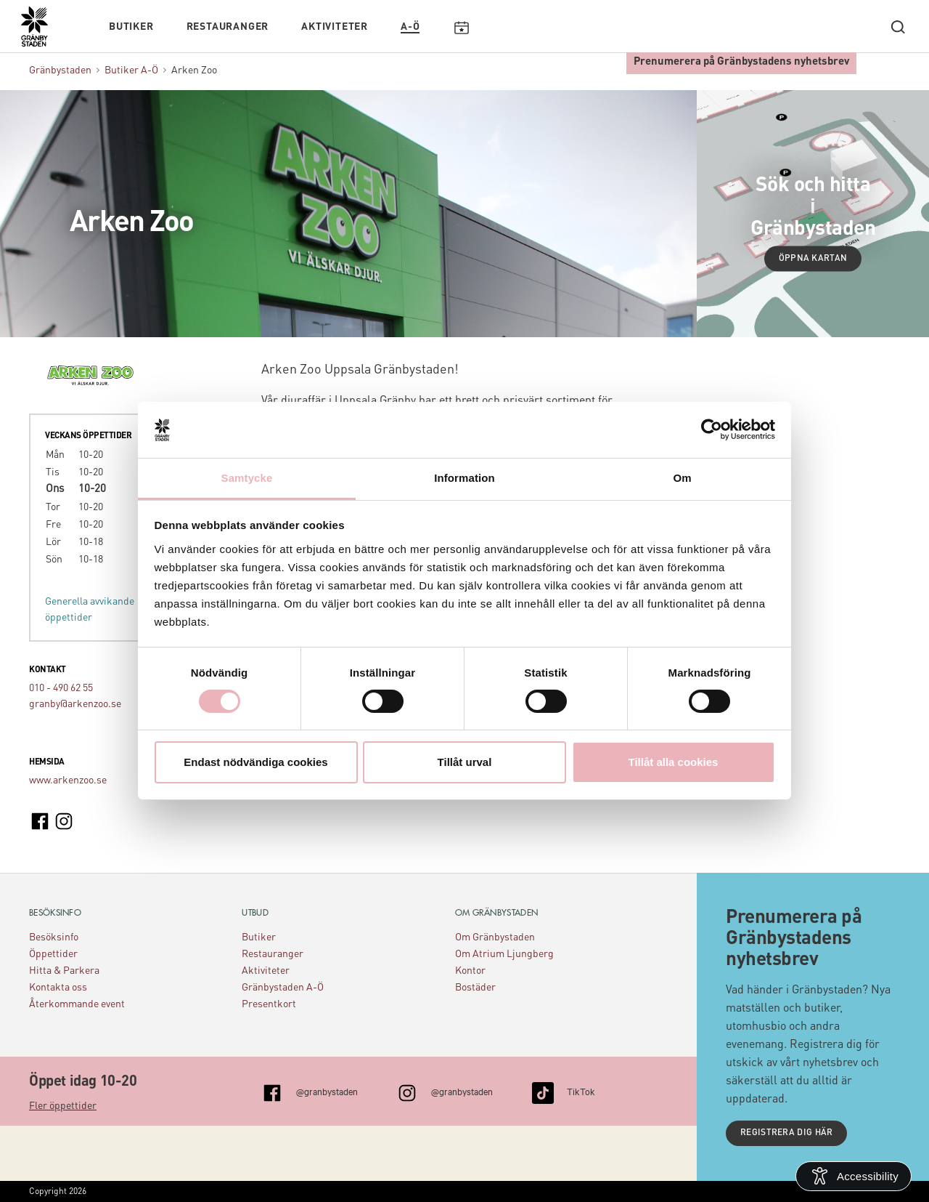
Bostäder (475, 988)
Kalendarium (461, 27)
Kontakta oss (58, 988)
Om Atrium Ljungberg (504, 954)
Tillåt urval (465, 762)
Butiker (131, 27)
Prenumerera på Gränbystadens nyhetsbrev (741, 62)
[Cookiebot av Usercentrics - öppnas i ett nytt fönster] (711, 429)
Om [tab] (682, 478)
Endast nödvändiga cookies (255, 762)
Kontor (470, 971)
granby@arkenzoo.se (75, 704)
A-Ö (410, 27)
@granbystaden (327, 1090)
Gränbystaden (60, 70)
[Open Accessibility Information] (853, 1176)
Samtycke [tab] (247, 478)
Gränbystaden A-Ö (283, 988)
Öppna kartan (813, 258)
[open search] (898, 26)
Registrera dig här (786, 1133)
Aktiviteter (334, 27)
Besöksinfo (53, 937)
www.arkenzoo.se (68, 780)
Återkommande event (77, 1004)
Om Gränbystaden (495, 937)
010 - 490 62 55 (61, 688)
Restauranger (228, 27)
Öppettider (53, 954)
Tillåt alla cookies (674, 762)
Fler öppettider (63, 1106)
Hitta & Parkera (64, 971)
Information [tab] (464, 478)
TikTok (581, 1090)
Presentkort (269, 1004)
